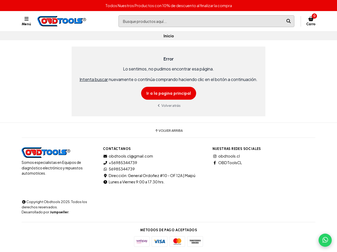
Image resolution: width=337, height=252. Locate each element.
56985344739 (119, 169)
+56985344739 (120, 162)
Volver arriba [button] (169, 130)
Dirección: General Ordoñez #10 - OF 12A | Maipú (149, 175)
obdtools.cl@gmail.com (128, 156)
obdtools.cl (226, 156)
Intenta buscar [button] (94, 79)
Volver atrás (168, 105)
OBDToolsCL (227, 162)
